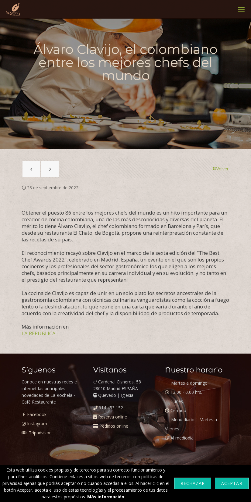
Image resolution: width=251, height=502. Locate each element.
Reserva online (112, 417)
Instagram (37, 423)
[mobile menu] (241, 9)
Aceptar (231, 483)
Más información (105, 497)
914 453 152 (111, 408)
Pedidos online (113, 426)
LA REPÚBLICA (39, 333)
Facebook (36, 414)
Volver (220, 169)
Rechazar (193, 483)
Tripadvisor (39, 433)
